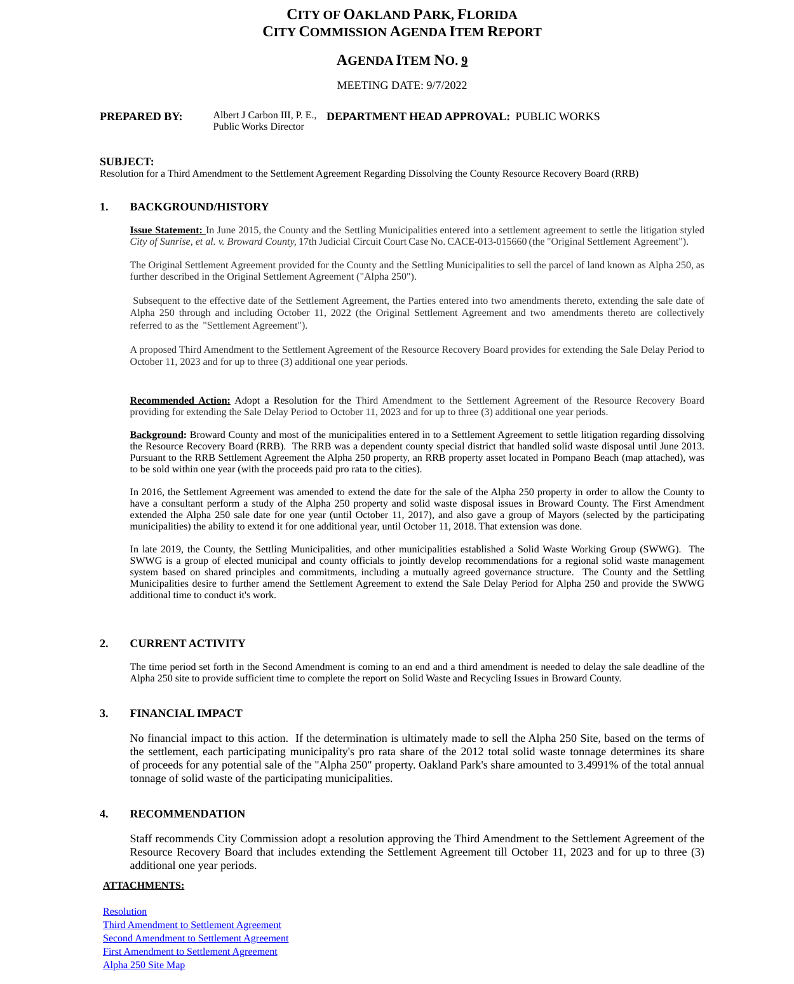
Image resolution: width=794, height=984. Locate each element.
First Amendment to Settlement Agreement (190, 951)
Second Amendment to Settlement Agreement (195, 938)
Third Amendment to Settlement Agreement (192, 925)
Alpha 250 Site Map (144, 965)
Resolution (125, 911)
